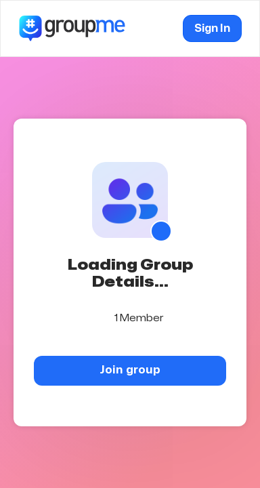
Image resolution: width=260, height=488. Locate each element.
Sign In (212, 28)
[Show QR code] (161, 231)
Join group (130, 369)
